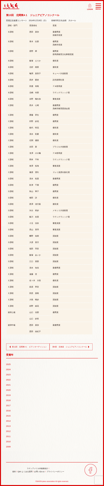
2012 (8, 431)
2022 (8, 380)
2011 (8, 436)
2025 (8, 364)
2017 (8, 405)
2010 (8, 441)
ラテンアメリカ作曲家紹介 (37, 468)
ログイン (90, 5)
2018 (8, 400)
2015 (8, 416)
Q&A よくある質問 (25, 472)
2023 (8, 374)
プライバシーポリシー (55, 472)
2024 (8, 369)
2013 (8, 426)
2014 (8, 421)
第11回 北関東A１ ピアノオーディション (27, 347)
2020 (8, 390)
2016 (8, 410)
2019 (8, 395)
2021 (8, 385)
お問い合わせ (39, 472)
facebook (90, 470)
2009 (8, 446)
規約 (14, 472)
